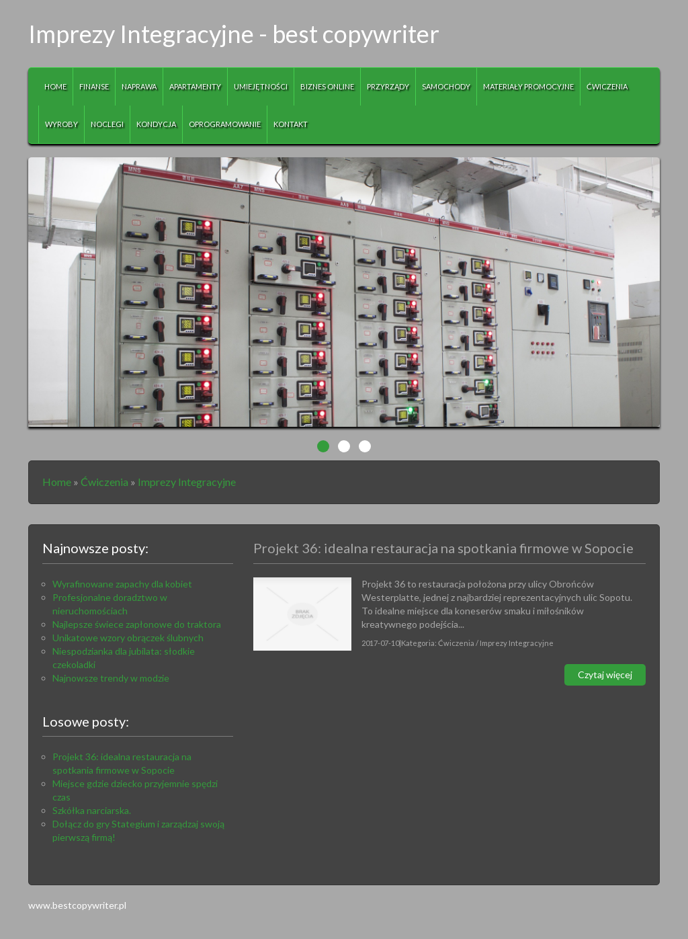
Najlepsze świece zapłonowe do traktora (136, 624)
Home (56, 481)
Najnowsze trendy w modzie (110, 678)
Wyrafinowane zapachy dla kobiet (122, 583)
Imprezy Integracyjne (187, 481)
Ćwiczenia (104, 481)
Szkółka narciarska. (91, 810)
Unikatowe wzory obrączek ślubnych (128, 637)
